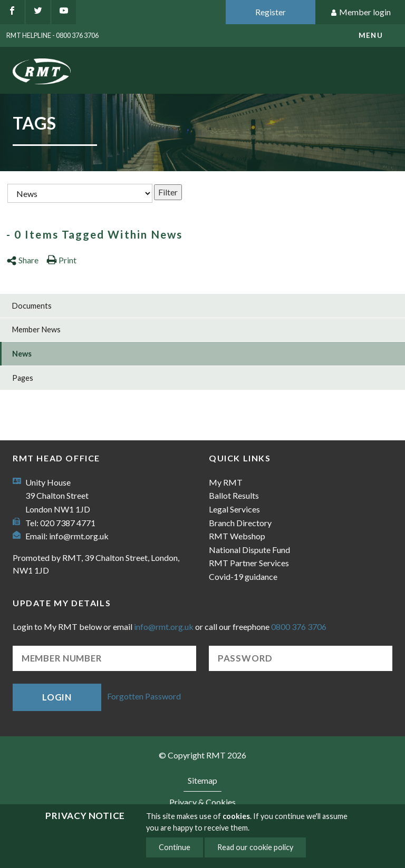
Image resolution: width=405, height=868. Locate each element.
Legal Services (234, 509)
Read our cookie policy (255, 847)
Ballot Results (234, 495)
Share (22, 260)
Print (61, 260)
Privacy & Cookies (202, 802)
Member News (36, 329)
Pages (22, 377)
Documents (32, 305)
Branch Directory (240, 523)
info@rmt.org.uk (79, 536)
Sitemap (202, 780)
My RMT (226, 482)
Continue (174, 847)
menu (371, 35)
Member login (360, 12)
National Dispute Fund (249, 550)
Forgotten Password (144, 696)
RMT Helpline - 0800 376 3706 (52, 35)
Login (57, 697)
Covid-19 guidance (243, 576)
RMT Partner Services (249, 563)
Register (270, 12)
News (22, 353)
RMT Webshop (237, 536)
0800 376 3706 (298, 627)
